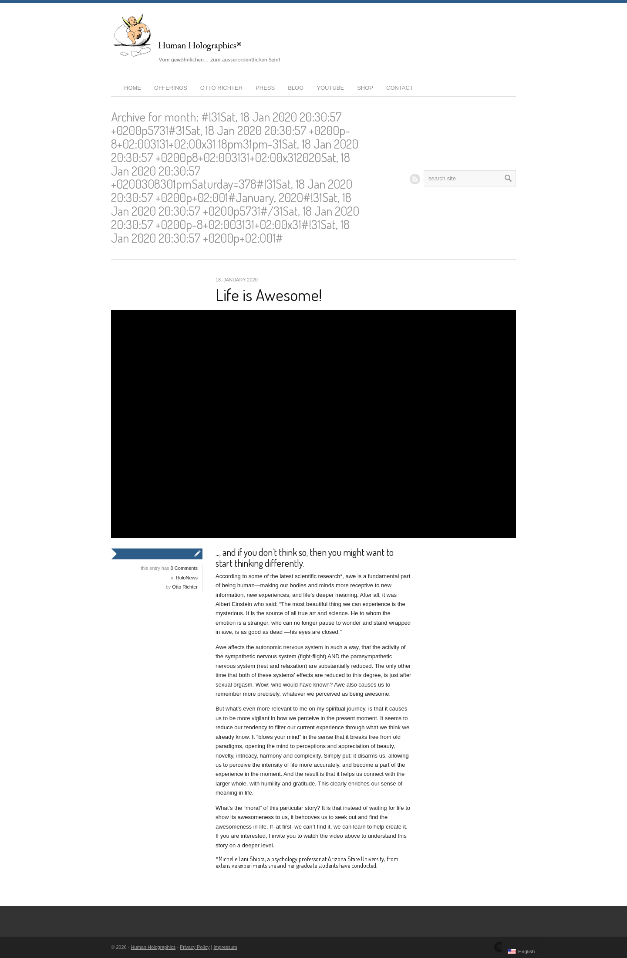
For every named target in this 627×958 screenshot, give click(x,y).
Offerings (170, 88)
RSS (415, 179)
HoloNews (187, 577)
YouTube (330, 88)
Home (132, 88)
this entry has (169, 568)
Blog (295, 88)
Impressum (225, 947)
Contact (399, 88)
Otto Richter (221, 88)
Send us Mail (499, 947)
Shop (365, 88)
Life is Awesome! (269, 294)
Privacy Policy (194, 947)
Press (265, 88)
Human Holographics (153, 947)
